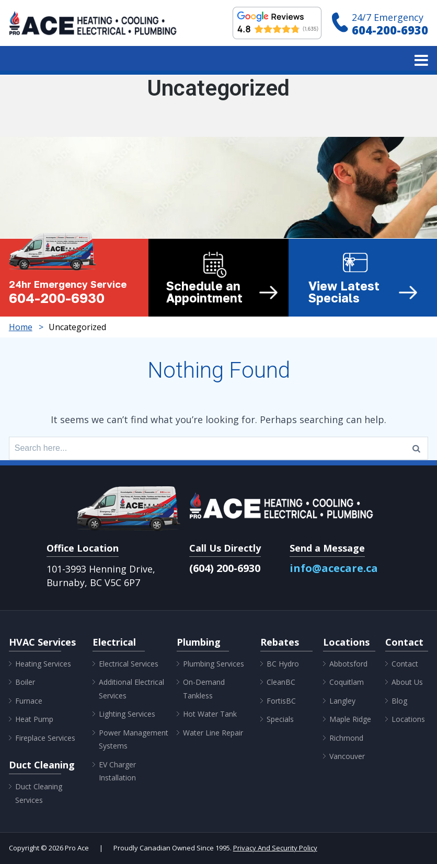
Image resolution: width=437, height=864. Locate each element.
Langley (342, 701)
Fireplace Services (45, 738)
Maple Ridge (350, 719)
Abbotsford (348, 664)
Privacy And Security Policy (275, 848)
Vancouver (347, 756)
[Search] (416, 448)
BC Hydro (283, 664)
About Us (407, 682)
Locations (408, 719)
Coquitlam (346, 682)
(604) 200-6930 (224, 568)
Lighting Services (127, 714)
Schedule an (222, 292)
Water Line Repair (213, 733)
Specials (280, 719)
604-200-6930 (390, 30)
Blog (399, 701)
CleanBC (281, 682)
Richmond (346, 738)
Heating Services (43, 664)
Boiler (25, 682)
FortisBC (281, 701)
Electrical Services (128, 664)
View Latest (363, 292)
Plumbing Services (213, 664)
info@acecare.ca (334, 568)
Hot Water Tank (210, 714)
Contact (405, 664)
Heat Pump (34, 719)
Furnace (28, 701)
